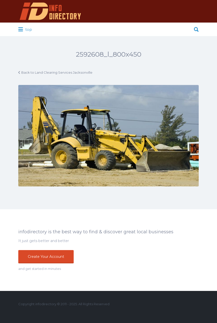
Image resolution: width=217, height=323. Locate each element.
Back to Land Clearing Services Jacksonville (56, 72)
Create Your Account (46, 256)
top (25, 29)
